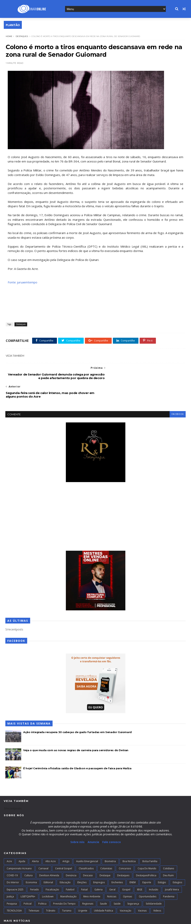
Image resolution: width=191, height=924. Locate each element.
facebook (177, 396)
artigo (65, 843)
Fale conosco (111, 824)
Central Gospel (63, 850)
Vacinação (125, 892)
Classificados (86, 850)
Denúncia (71, 857)
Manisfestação (68, 878)
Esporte (146, 864)
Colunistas (106, 850)
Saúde (117, 885)
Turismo (66, 892)
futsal (84, 871)
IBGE (139, 871)
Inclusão (153, 871)
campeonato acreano (19, 850)
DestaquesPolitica (146, 857)
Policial (28, 885)
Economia (31, 864)
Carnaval (43, 850)
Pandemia (168, 878)
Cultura (28, 857)
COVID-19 (12, 857)
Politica (42, 885)
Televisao (34, 892)
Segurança (133, 885)
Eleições (81, 864)
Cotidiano (168, 850)
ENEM (133, 864)
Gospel (126, 871)
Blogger (65, 918)
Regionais (87, 885)
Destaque (105, 857)
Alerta (35, 843)
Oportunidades (147, 878)
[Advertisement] (95, 498)
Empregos (99, 864)
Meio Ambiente (91, 878)
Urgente (82, 892)
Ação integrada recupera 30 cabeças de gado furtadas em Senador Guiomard (77, 714)
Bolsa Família (149, 843)
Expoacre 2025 (15, 871)
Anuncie (94, 824)
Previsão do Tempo (64, 885)
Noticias (111, 878)
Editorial (48, 864)
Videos (157, 892)
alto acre (50, 843)
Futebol (70, 871)
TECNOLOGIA (14, 892)
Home (8, 36)
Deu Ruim (168, 857)
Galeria (98, 871)
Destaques (21, 36)
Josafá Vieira (172, 871)
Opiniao (127, 878)
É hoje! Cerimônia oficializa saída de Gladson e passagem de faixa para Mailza (77, 750)
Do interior (13, 864)
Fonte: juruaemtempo (22, 282)
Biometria (110, 843)
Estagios (177, 864)
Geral (112, 871)
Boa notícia (129, 843)
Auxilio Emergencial (87, 843)
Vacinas (142, 892)
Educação (65, 864)
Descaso (88, 857)
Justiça (10, 878)
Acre (9, 843)
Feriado (34, 871)
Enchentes (117, 864)
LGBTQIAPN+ (28, 878)
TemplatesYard (33, 918)
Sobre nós (77, 824)
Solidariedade (154, 885)
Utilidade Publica (103, 892)
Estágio (162, 864)
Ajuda (22, 843)
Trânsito (50, 892)
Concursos (125, 850)
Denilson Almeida (49, 857)
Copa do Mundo (147, 850)
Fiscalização (52, 871)
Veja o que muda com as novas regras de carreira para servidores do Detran (75, 732)
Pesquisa (12, 885)
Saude (103, 885)
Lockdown (48, 878)
